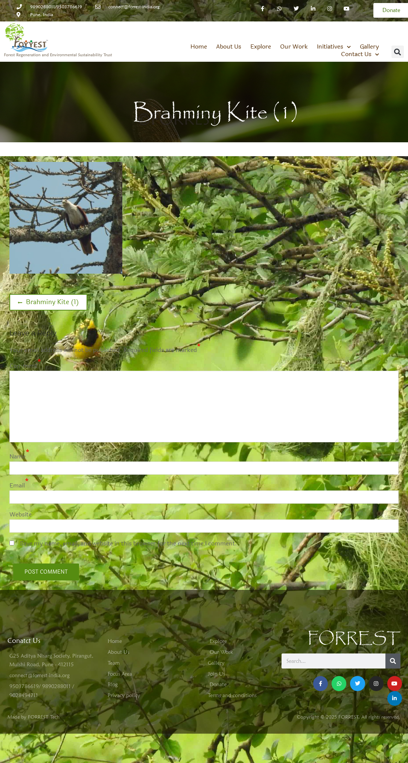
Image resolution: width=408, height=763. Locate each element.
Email (17, 485)
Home (198, 46)
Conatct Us (24, 640)
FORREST (354, 638)
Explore (260, 46)
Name (17, 456)
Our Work (294, 46)
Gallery (369, 46)
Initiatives (334, 46)
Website (20, 514)
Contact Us (360, 54)
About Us (228, 46)
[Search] (392, 661)
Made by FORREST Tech (33, 717)
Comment (23, 365)
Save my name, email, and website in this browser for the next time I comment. (128, 543)
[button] (397, 52)
